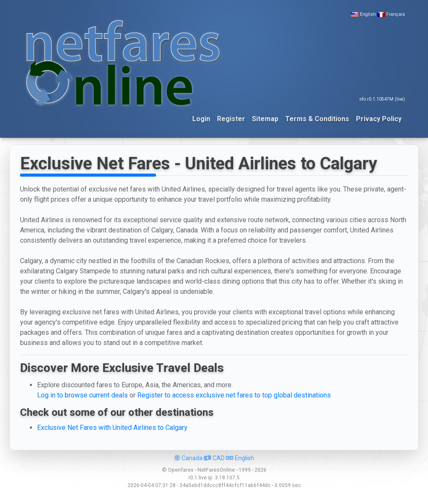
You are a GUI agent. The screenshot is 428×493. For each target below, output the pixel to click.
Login (201, 119)
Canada (188, 458)
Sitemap (265, 119)
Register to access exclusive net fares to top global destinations (234, 395)
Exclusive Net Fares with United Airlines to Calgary (112, 427)
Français (395, 14)
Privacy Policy (379, 119)
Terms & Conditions (317, 119)
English (368, 14)
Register (231, 119)
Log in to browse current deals (82, 395)
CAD (214, 458)
